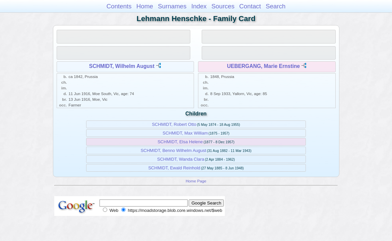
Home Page (196, 181)
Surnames (172, 6)
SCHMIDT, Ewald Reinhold (174, 167)
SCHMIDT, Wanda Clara (180, 159)
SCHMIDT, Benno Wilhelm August (173, 150)
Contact (250, 6)
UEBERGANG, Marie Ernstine (263, 66)
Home (144, 6)
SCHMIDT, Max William (185, 133)
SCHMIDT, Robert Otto (174, 124)
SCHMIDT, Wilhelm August (121, 66)
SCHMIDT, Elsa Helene (180, 141)
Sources (223, 6)
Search (275, 6)
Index (199, 6)
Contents (119, 6)
